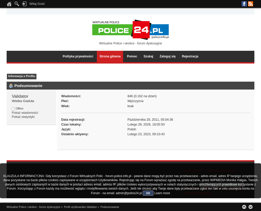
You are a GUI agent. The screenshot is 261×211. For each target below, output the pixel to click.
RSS (250, 3)
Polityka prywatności (78, 56)
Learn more (162, 193)
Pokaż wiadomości (25, 113)
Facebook (244, 3)
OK (148, 193)
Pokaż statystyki (23, 117)
